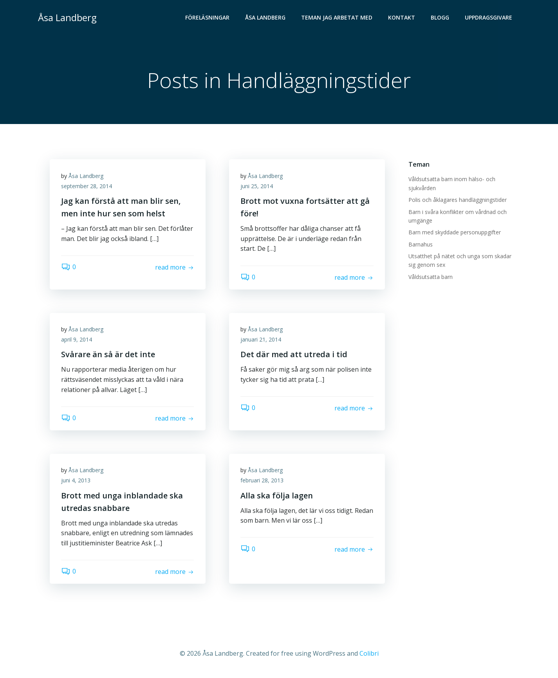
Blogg (440, 18)
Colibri (369, 654)
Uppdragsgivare (489, 18)
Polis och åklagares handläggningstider (457, 199)
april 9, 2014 (76, 340)
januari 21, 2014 (261, 340)
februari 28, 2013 (262, 481)
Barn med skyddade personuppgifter (454, 232)
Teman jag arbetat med (337, 18)
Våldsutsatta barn (430, 277)
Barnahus (420, 244)
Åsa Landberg (266, 18)
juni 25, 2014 (257, 186)
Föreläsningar (208, 18)
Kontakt (401, 18)
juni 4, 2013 (76, 481)
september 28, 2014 (86, 186)
